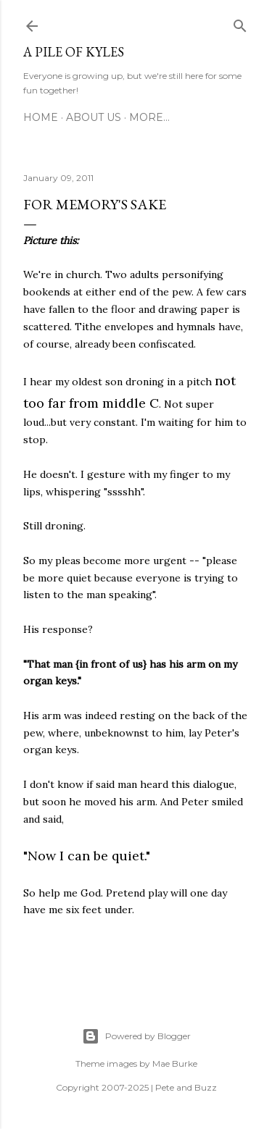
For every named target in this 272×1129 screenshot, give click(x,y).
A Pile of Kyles (73, 51)
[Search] (240, 23)
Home (40, 117)
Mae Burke (174, 1063)
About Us (93, 117)
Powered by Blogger (136, 1036)
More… (149, 117)
